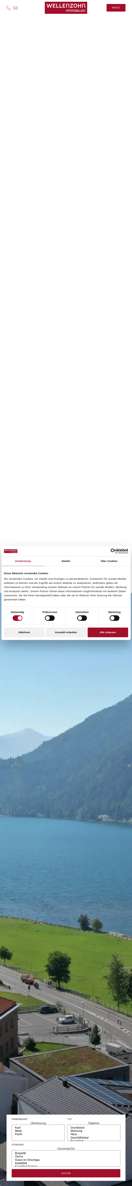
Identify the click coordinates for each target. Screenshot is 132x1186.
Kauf (38, 1127)
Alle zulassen (108, 632)
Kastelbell (66, 1163)
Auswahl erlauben (66, 632)
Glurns (66, 1156)
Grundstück (93, 1127)
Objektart (93, 1123)
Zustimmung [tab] (23, 561)
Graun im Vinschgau (66, 1160)
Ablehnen (24, 632)
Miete (38, 1131)
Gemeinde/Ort (65, 1148)
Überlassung (38, 1123)
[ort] (66, 1158)
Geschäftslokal (93, 1137)
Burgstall (66, 1153)
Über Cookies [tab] (109, 561)
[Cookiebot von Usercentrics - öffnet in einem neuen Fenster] (113, 551)
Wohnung (93, 1131)
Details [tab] (66, 561)
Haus (93, 1134)
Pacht (38, 1134)
